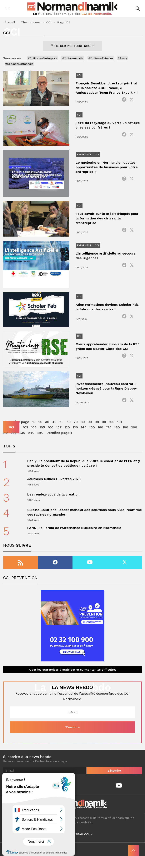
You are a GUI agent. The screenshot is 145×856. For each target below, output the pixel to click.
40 (54, 422)
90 (90, 422)
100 (111, 422)
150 (92, 427)
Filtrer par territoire (72, 45)
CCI (48, 22)
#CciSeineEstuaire (100, 58)
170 (108, 427)
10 (33, 422)
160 (100, 427)
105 (42, 427)
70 (76, 422)
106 (50, 427)
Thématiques (30, 22)
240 (31, 433)
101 (119, 422)
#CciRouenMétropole (42, 58)
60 (68, 422)
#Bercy (123, 58)
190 (125, 427)
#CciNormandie (72, 58)
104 (34, 427)
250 (40, 433)
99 (104, 422)
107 (59, 427)
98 (97, 422)
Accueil (10, 22)
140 (83, 427)
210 (5, 433)
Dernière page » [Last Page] (59, 433)
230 (22, 433)
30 (47, 422)
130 (75, 427)
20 (40, 422)
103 (25, 427)
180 (117, 427)
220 (13, 433)
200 (134, 427)
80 (83, 422)
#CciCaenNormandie (19, 63)
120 (67, 427)
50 (61, 422)
